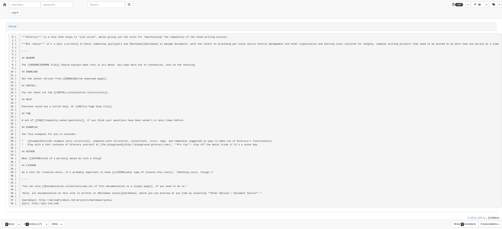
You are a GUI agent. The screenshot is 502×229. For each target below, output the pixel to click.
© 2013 (472, 217)
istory (9, 224)
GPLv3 (482, 217)
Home (13, 26)
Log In (15, 12)
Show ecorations (465, 224)
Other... (56, 223)
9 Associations (490, 223)
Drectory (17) (33, 224)
